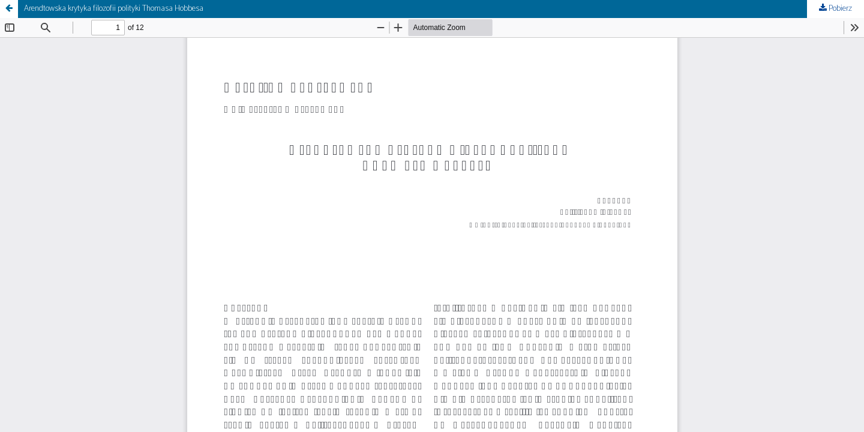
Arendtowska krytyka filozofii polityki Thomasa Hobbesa (113, 9)
